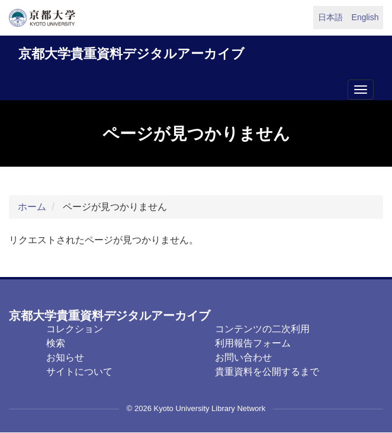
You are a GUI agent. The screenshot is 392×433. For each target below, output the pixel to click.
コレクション (74, 329)
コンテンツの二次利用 (262, 329)
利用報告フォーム (253, 343)
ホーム (32, 207)
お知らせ (65, 357)
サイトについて (79, 372)
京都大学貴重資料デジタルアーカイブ (131, 53)
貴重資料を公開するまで (267, 372)
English (365, 17)
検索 (55, 343)
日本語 (330, 17)
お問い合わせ (243, 357)
